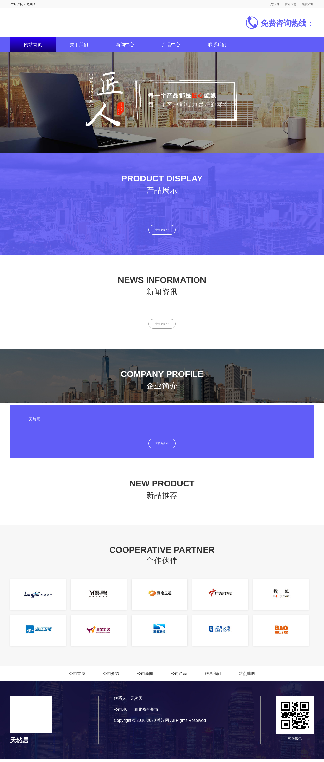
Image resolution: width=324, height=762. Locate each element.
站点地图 (247, 676)
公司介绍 (111, 676)
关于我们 (79, 44)
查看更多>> (162, 230)
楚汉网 (274, 4)
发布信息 (291, 4)
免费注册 (308, 4)
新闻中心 (125, 44)
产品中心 (171, 44)
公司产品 (179, 676)
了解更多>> (162, 446)
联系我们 (217, 44)
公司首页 (77, 676)
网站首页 (33, 44)
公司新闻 (145, 676)
